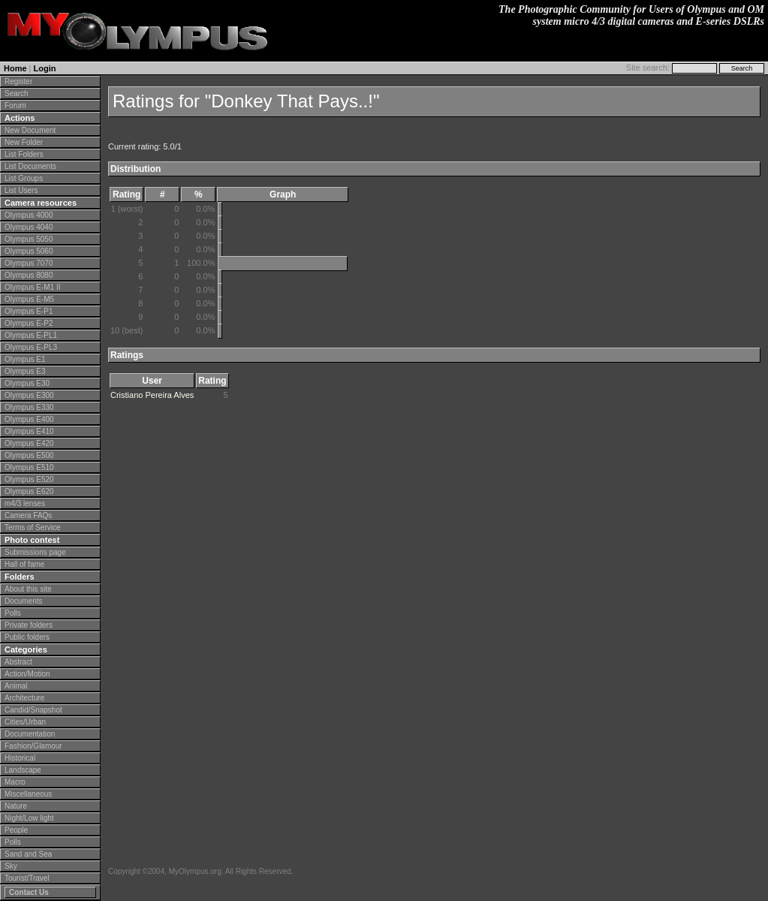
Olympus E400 (29, 419)
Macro (15, 782)
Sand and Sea (28, 854)
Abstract (18, 662)
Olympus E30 (27, 383)
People (16, 830)
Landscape (23, 770)
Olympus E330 (29, 407)
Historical (20, 758)
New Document (30, 130)
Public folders (27, 637)
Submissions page (35, 552)
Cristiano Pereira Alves (152, 394)
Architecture (24, 698)
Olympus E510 (29, 467)
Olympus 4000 (29, 215)
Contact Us (29, 892)
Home (15, 68)
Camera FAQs (28, 515)
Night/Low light (29, 818)
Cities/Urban (25, 722)
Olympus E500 (29, 455)
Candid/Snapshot (33, 710)
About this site (28, 589)
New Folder (24, 142)
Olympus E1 (25, 359)
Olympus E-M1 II (32, 287)
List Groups (24, 178)
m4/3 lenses (25, 503)
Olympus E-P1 (29, 311)
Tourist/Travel (27, 878)
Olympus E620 (29, 491)
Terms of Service (32, 527)
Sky (11, 866)
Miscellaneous (28, 794)
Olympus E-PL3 (31, 347)
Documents (24, 601)
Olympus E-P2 (29, 323)
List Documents (30, 166)
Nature (16, 806)
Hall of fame (24, 564)
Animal (16, 686)
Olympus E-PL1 (31, 335)
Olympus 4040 (29, 227)
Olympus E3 (25, 371)
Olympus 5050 (29, 239)
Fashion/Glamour (33, 746)
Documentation (30, 734)
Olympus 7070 (29, 263)
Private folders (29, 625)
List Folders (24, 154)
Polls (13, 613)
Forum (15, 105)
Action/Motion (27, 674)
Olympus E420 (29, 443)
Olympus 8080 (29, 275)
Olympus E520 (29, 479)
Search (17, 93)
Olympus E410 (29, 431)
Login (45, 68)
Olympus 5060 (29, 251)
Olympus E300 (29, 395)
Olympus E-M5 (29, 299)
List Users (21, 190)
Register (18, 81)
